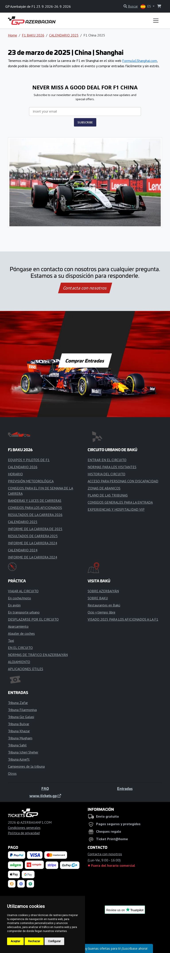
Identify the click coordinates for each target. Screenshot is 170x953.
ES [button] (146, 6)
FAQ (45, 788)
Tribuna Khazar (19, 731)
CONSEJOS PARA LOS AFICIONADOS (35, 507)
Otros (12, 773)
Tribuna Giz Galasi (21, 717)
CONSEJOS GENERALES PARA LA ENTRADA (120, 502)
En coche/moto (19, 598)
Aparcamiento (18, 626)
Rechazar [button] (34, 941)
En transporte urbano (24, 612)
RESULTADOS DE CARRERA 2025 (33, 536)
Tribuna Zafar (18, 702)
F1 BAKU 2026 (33, 35)
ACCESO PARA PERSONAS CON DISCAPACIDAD (123, 481)
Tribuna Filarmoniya (22, 710)
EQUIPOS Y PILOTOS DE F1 (29, 460)
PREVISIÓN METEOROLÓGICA (31, 481)
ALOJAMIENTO (19, 662)
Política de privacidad (24, 833)
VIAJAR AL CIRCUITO (23, 591)
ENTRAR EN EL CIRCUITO (107, 460)
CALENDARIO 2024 (22, 550)
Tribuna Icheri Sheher (23, 752)
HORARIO (15, 474)
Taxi (11, 640)
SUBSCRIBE (85, 122)
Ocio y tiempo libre (101, 612)
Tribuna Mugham (20, 738)
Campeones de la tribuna (26, 766)
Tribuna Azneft (19, 759)
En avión (14, 605)
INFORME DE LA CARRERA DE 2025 (35, 529)
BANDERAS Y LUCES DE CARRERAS (34, 500)
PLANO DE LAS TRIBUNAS (108, 495)
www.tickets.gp (45, 795)
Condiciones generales (24, 827)
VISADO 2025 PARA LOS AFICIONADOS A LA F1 (123, 619)
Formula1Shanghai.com (139, 60)
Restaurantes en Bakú (104, 605)
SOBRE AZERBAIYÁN (103, 591)
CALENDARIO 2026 (22, 467)
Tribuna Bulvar (18, 724)
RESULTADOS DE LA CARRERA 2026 (35, 514)
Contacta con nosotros (85, 288)
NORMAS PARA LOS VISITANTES (112, 467)
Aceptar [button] (15, 941)
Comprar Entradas (85, 360)
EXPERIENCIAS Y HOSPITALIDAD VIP (116, 509)
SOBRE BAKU (98, 598)
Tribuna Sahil (17, 745)
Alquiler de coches (21, 633)
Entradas (125, 788)
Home (12, 35)
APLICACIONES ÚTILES (25, 669)
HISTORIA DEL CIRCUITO (106, 474)
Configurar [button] (54, 941)
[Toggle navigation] (156, 20)
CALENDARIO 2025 (64, 35)
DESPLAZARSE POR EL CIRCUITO (33, 619)
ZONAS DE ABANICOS (104, 488)
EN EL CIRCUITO (20, 647)
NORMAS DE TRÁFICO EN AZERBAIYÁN (38, 654)
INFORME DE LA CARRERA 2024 (32, 543)
